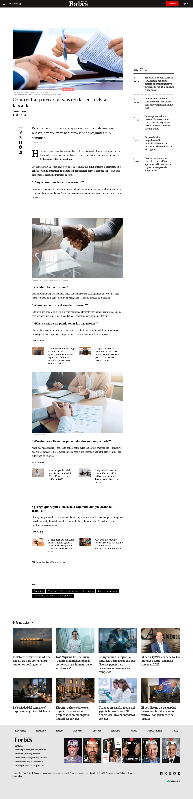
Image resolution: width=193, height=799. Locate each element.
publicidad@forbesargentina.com (34, 750)
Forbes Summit (154, 731)
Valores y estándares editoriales (55, 773)
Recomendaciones (107, 591)
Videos (134, 731)
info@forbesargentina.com (30, 754)
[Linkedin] (179, 774)
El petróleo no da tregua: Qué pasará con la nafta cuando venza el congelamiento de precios (158, 714)
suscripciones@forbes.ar (34, 762)
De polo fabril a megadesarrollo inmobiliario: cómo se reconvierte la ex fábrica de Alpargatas (158, 143)
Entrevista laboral (69, 591)
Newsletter (27, 773)
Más (157, 69)
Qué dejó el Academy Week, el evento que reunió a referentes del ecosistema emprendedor (109, 544)
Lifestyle (97, 731)
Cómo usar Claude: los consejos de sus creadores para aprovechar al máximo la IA (159, 103)
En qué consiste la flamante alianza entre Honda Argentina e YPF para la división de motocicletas (107, 355)
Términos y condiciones (79, 773)
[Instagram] (170, 774)
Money (59, 731)
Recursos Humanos (44, 595)
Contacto (37, 773)
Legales (93, 773)
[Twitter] (165, 774)
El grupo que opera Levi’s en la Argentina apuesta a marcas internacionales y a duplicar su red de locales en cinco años (159, 84)
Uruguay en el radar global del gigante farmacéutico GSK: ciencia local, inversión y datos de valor (117, 714)
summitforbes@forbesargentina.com (34, 758)
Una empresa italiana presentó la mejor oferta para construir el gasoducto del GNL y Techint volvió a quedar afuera (159, 122)
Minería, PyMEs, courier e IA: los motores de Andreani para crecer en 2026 (160, 661)
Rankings (115, 731)
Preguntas (87, 591)
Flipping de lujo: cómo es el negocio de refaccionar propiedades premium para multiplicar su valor (72, 714)
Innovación (20, 731)
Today (175, 731)
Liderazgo (41, 731)
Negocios (77, 731)
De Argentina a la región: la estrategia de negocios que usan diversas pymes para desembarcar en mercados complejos (117, 665)
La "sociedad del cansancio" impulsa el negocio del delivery (31, 710)
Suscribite (172, 4)
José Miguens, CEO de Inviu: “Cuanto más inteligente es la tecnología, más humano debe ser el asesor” (74, 663)
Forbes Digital (19, 112)
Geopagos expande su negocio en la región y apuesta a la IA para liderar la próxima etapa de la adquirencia (158, 164)
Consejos (38, 591)
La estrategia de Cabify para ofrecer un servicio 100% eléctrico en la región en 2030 (60, 475)
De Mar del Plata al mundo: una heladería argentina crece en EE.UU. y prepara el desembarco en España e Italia (61, 546)
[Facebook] (161, 774)
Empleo (52, 591)
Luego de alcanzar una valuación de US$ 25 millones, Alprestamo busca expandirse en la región (106, 476)
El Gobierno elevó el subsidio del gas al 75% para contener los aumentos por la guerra (32, 661)
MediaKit (17, 773)
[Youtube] (174, 774)
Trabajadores (65, 595)
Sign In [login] (186, 4)
